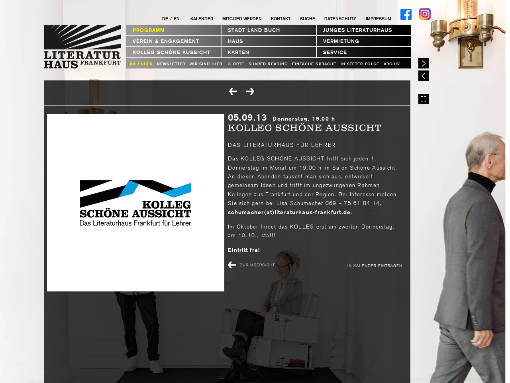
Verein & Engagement (166, 41)
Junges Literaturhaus (357, 30)
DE (165, 18)
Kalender (201, 18)
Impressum (378, 18)
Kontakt (280, 18)
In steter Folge (360, 64)
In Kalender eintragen (374, 265)
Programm (149, 30)
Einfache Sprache (314, 64)
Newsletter (171, 64)
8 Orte (236, 64)
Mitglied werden (242, 18)
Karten (238, 52)
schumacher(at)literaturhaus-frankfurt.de (289, 212)
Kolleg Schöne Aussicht (171, 52)
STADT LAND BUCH (254, 30)
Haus (235, 41)
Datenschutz (340, 18)
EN (177, 18)
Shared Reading (268, 64)
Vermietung (341, 41)
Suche (307, 18)
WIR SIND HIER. (207, 64)
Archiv (392, 64)
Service (335, 52)
